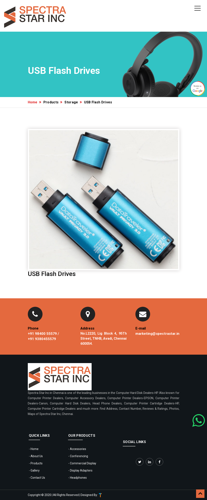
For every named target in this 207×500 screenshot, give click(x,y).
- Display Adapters (80, 470)
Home (32, 102)
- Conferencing (78, 456)
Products (51, 102)
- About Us (36, 456)
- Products (36, 463)
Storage (71, 102)
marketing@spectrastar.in (157, 333)
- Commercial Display (82, 463)
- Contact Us (37, 477)
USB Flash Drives (98, 102)
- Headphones (77, 477)
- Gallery (34, 470)
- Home (34, 449)
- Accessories (77, 449)
